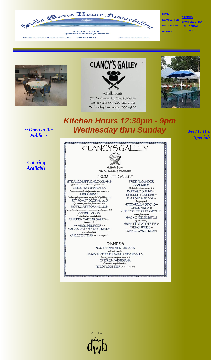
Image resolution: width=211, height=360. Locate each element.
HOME (165, 13)
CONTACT (187, 30)
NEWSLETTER (170, 19)
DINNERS (187, 17)
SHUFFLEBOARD (192, 21)
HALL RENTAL (190, 26)
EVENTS (167, 31)
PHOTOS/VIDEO (171, 25)
